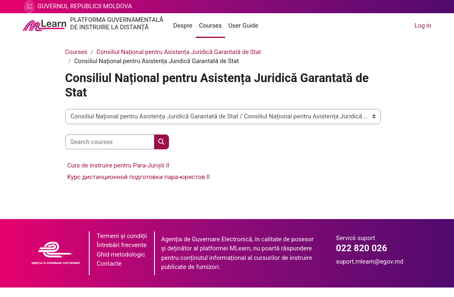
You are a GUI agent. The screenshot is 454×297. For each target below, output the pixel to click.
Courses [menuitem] (210, 25)
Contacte (109, 264)
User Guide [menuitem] (243, 25)
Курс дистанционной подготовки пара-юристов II (138, 177)
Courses (76, 52)
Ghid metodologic (121, 255)
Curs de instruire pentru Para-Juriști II (118, 166)
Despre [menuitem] (183, 25)
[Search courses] (110, 141)
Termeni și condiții (122, 236)
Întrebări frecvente (122, 245)
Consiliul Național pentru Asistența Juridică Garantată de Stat (181, 52)
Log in (423, 25)
